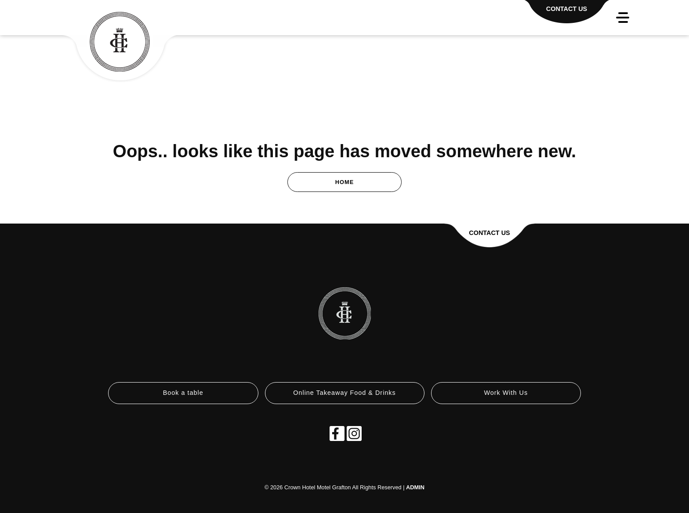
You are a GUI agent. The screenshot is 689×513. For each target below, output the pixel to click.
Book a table (183, 392)
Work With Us (506, 392)
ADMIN (415, 487)
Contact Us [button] (489, 232)
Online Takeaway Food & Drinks (344, 392)
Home (344, 182)
